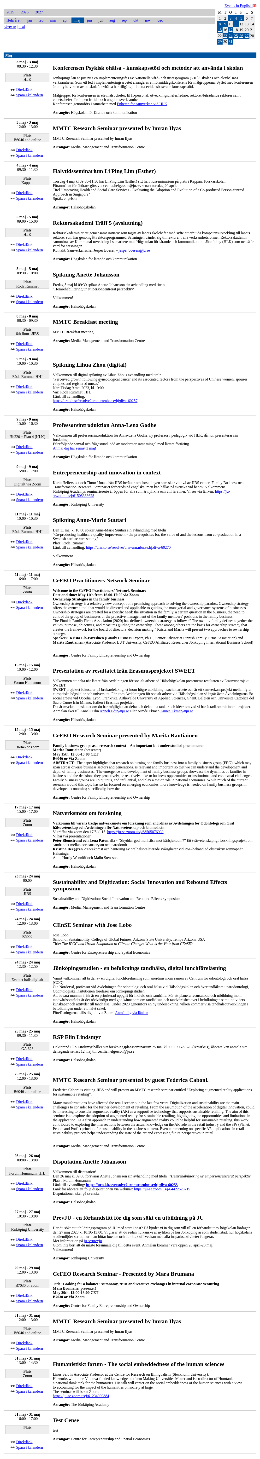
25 (236, 36)
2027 (39, 12)
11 (236, 24)
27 (246, 36)
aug (112, 20)
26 (241, 36)
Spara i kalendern (29, 95)
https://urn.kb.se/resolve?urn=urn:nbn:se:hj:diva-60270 (128, 547)
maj (77, 20)
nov (148, 20)
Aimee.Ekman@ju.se (176, 711)
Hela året (13, 20)
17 (230, 30)
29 (220, 42)
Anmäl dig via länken (131, 1013)
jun (89, 20)
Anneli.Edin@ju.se (114, 711)
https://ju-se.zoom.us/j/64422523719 (162, 1189)
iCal (21, 27)
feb (41, 20)
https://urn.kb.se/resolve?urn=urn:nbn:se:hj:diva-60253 (132, 1185)
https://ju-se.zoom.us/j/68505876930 (135, 832)
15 (220, 30)
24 (230, 36)
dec (160, 20)
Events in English (240, 6)
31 (230, 42)
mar (53, 20)
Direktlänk (24, 89)
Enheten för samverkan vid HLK (142, 104)
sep (124, 20)
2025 (10, 12)
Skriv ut (10, 27)
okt (135, 20)
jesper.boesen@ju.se (134, 250)
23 (225, 36)
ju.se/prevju (93, 1241)
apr (65, 20)
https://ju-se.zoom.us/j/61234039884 (81, 1396)
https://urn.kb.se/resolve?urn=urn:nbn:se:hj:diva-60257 (95, 401)
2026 (25, 12)
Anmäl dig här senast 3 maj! (74, 448)
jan (29, 20)
